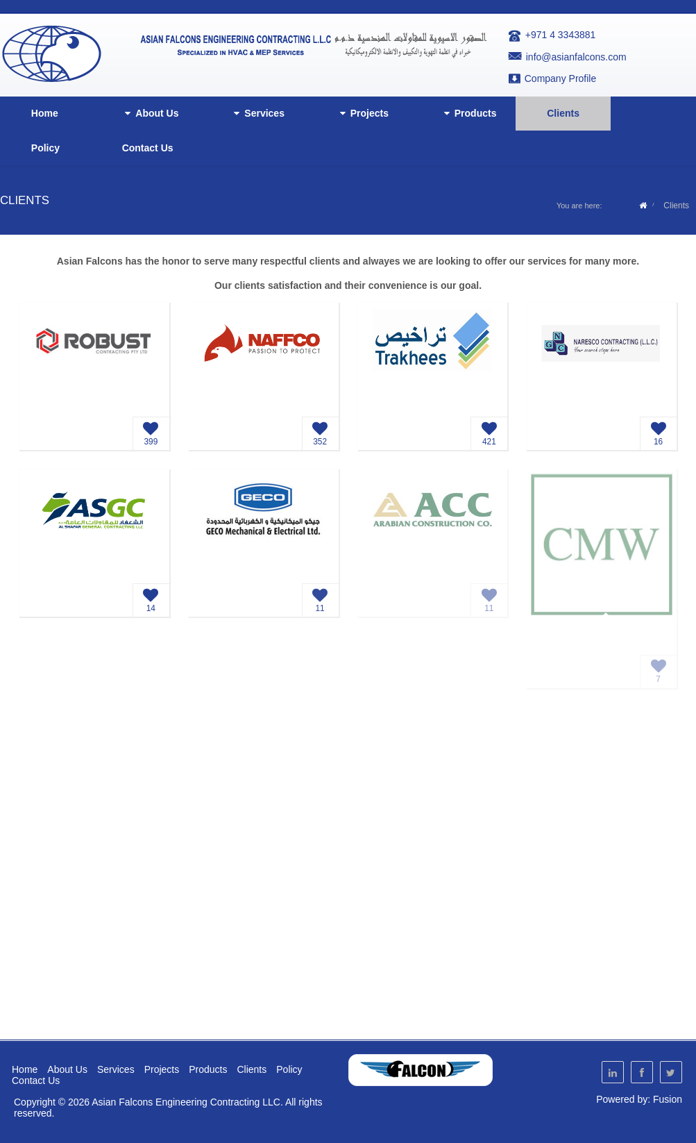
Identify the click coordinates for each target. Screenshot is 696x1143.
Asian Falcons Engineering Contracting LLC (186, 1102)
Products (468, 113)
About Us (149, 113)
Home (44, 113)
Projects (362, 113)
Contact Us (147, 147)
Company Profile (561, 78)
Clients (563, 113)
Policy (45, 147)
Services (257, 113)
